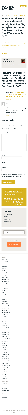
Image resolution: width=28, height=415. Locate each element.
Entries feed (4, 397)
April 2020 (4, 323)
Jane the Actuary (8, 8)
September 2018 (6, 365)
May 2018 (4, 374)
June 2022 (4, 266)
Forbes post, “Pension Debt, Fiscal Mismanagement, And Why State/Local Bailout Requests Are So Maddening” (13, 201)
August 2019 (5, 341)
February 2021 (5, 301)
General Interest (7, 214)
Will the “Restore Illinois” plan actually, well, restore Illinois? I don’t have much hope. (14, 192)
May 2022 (4, 268)
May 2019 (4, 347)
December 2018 (5, 358)
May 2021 (4, 294)
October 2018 (5, 363)
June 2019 (4, 345)
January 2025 (5, 259)
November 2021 (5, 281)
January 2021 (5, 303)
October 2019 (5, 336)
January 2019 (5, 356)
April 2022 (4, 270)
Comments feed (5, 399)
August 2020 (5, 314)
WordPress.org (5, 402)
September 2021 (6, 286)
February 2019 (5, 354)
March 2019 (4, 352)
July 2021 (4, 290)
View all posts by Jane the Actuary (12, 65)
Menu (23, 6)
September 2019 (6, 338)
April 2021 (4, 297)
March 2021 (4, 299)
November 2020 (5, 308)
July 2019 (4, 343)
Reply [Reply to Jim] (7, 115)
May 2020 (4, 321)
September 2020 (6, 312)
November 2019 (5, 334)
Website (4, 167)
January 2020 (5, 330)
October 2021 (5, 283)
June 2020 (4, 319)
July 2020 (4, 316)
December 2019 (5, 332)
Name (4, 155)
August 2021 (5, 288)
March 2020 (4, 325)
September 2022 (6, 264)
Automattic (14, 412)
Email (3, 162)
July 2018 (4, 369)
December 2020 (5, 305)
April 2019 (4, 350)
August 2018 (5, 367)
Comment (5, 133)
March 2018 (4, 378)
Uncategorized (7, 221)
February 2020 (5, 327)
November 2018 (5, 361)
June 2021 (4, 292)
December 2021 (5, 279)
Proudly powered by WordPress (10, 410)
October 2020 (5, 310)
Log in (3, 395)
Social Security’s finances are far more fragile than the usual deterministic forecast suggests (14, 45)
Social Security (10, 52)
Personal (5, 216)
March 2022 (4, 272)
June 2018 (4, 372)
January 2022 (5, 277)
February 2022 (5, 275)
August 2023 (5, 261)
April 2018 (4, 376)
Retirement (22, 15)
